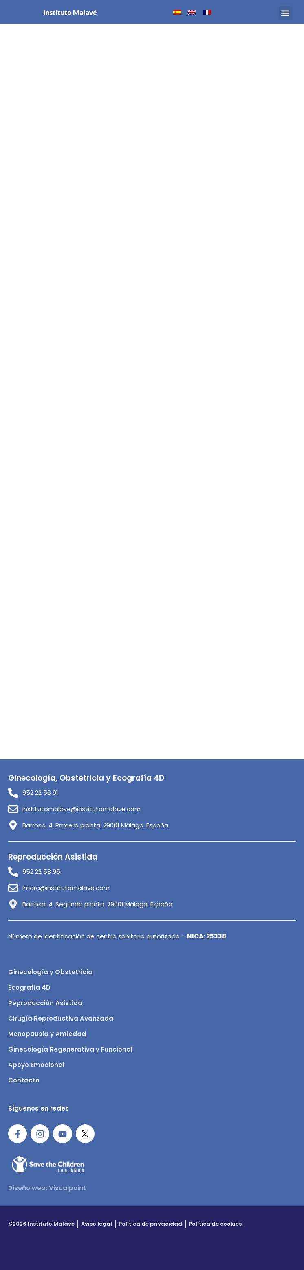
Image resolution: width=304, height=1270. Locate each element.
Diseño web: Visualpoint (47, 1188)
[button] (285, 13)
